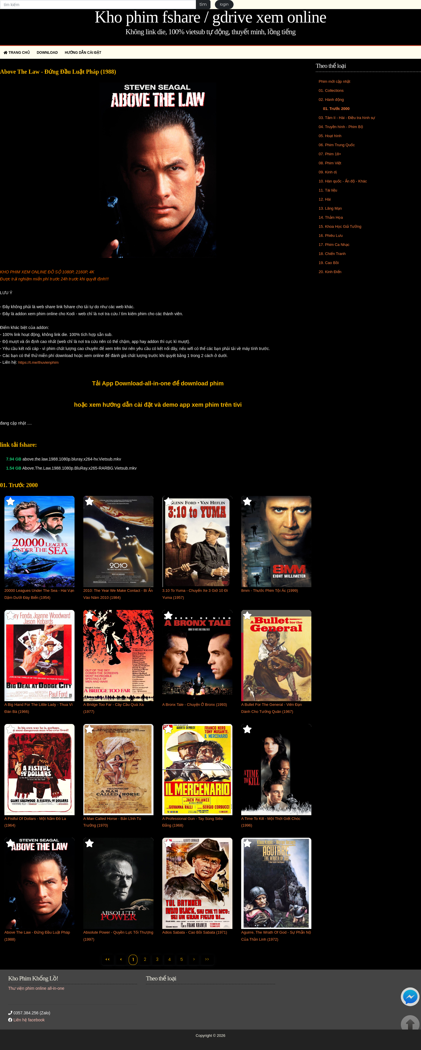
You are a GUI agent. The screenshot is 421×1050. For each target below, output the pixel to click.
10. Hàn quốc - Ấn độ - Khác (343, 181)
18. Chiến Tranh (332, 253)
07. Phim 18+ (330, 154)
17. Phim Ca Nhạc (334, 244)
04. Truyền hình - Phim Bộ (341, 127)
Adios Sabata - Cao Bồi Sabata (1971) (194, 932)
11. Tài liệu (328, 190)
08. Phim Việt (330, 163)
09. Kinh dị (328, 172)
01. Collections (331, 90)
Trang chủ (17, 53)
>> (208, 959)
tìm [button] (203, 4)
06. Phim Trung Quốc (337, 145)
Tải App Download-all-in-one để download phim (158, 383)
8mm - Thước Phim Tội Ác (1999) (269, 590)
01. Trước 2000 (336, 108)
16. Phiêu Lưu (331, 235)
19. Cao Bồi (329, 263)
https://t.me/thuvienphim (38, 362)
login (224, 4)
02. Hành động (331, 99)
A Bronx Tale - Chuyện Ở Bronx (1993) (194, 704)
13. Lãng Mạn (330, 208)
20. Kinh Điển (330, 272)
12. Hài (325, 199)
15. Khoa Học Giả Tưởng (340, 226)
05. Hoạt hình (330, 136)
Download (47, 53)
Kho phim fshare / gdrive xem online (210, 17)
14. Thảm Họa (331, 217)
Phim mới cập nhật (334, 81)
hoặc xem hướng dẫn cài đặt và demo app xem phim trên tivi (158, 404)
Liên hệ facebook (29, 1020)
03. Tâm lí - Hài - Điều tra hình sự (347, 117)
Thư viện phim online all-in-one (36, 988)
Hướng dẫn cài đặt (83, 53)
